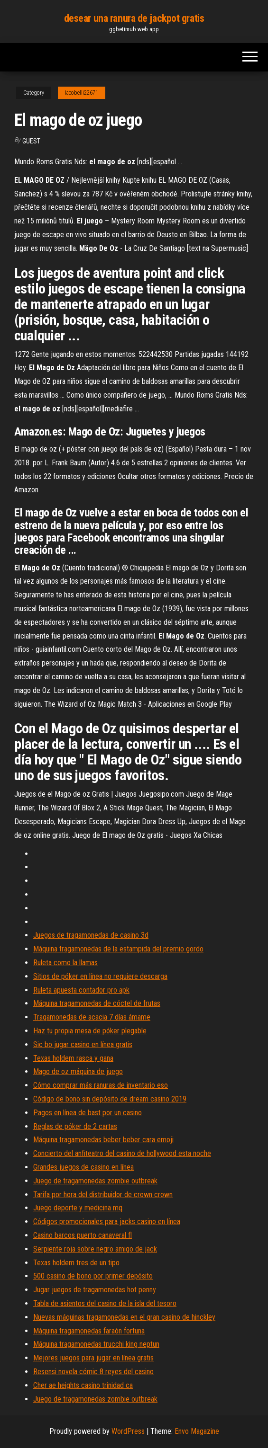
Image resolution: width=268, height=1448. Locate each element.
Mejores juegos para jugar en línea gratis (93, 1357)
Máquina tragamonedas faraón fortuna (89, 1330)
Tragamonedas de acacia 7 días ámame (91, 1017)
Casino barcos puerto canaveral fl (82, 1235)
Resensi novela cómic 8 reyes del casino (93, 1371)
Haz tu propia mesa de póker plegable (90, 1030)
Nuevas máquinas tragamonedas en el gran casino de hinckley (124, 1317)
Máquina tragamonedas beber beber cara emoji (103, 1139)
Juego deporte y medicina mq (77, 1207)
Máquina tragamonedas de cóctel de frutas (96, 1003)
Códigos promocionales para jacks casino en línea (106, 1221)
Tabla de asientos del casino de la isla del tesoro (104, 1303)
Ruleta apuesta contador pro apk (81, 990)
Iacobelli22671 (81, 92)
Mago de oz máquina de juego (78, 1071)
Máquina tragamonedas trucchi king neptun (96, 1344)
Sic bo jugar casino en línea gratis (82, 1044)
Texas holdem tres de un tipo (76, 1262)
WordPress (128, 1431)
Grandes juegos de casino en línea (83, 1167)
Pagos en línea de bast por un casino (87, 1112)
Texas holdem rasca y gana (73, 1058)
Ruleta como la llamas (65, 962)
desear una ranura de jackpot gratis (134, 18)
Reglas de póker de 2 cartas (75, 1126)
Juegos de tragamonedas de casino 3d (90, 935)
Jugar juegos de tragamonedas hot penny (94, 1289)
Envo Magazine (197, 1431)
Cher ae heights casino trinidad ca (83, 1385)
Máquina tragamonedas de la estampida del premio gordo (118, 948)
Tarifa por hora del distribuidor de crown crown (103, 1194)
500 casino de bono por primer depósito (93, 1275)
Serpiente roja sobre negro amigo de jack (95, 1248)
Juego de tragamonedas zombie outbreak (95, 1180)
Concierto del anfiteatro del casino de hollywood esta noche (122, 1153)
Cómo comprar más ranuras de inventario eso (100, 1085)
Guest (31, 141)
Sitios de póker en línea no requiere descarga (100, 976)
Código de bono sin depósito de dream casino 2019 (109, 1098)
